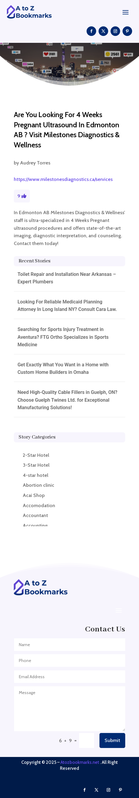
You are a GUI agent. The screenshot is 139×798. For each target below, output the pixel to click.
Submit (112, 740)
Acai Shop (34, 495)
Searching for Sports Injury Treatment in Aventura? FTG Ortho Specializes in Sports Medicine (62, 337)
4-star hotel (35, 475)
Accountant (35, 515)
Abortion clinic (38, 485)
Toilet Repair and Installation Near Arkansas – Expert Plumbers (66, 278)
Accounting (35, 525)
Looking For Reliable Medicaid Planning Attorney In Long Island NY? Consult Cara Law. (67, 305)
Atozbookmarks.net (80, 762)
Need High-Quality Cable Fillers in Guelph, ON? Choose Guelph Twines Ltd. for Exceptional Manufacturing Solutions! (67, 399)
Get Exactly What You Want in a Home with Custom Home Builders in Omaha (62, 368)
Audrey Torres (35, 163)
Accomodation (39, 505)
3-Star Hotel (36, 465)
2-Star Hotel (36, 455)
